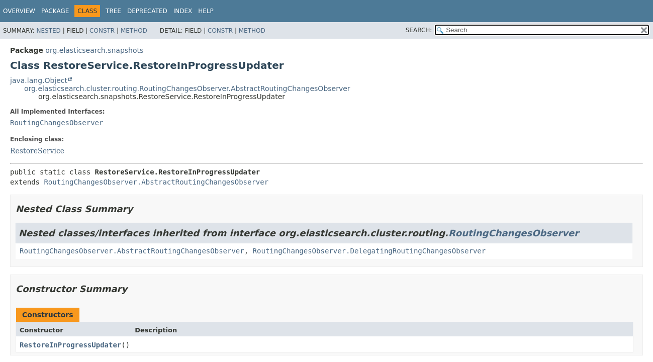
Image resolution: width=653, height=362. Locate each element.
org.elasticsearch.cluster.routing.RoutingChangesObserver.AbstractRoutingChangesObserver (187, 88)
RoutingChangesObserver (56, 123)
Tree (113, 11)
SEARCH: (419, 30)
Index (183, 11)
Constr (102, 30)
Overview (19, 11)
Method (134, 30)
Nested (48, 30)
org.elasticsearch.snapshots (94, 50)
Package (55, 11)
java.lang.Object (38, 80)
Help (206, 11)
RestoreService (37, 151)
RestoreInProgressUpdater (70, 345)
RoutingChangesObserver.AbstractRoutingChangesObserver (156, 182)
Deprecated (147, 11)
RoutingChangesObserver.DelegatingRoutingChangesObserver (369, 251)
